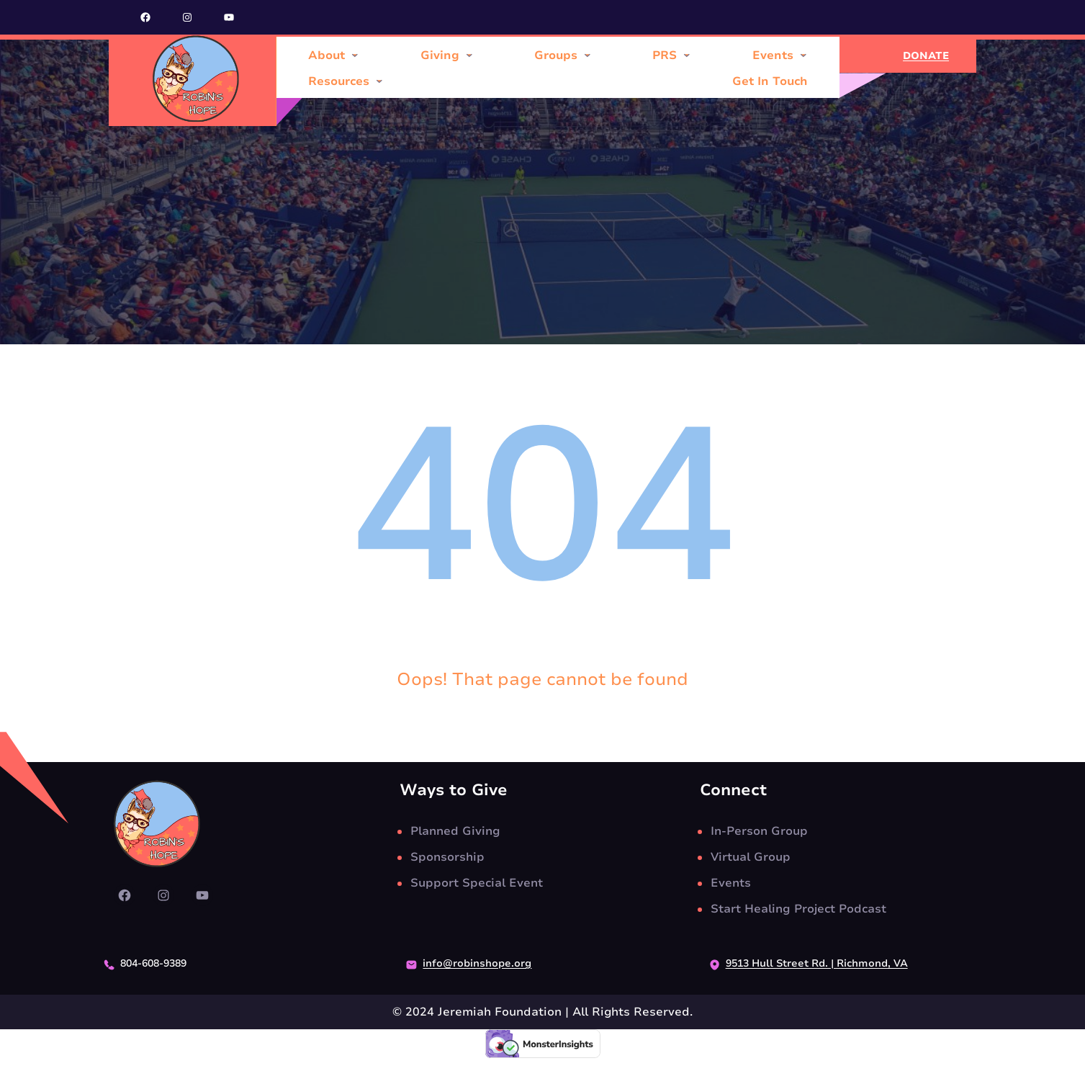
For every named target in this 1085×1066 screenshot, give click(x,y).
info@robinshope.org (477, 963)
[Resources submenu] (379, 80)
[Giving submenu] (469, 54)
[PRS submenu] (686, 54)
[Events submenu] (803, 54)
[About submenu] (355, 54)
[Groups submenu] (587, 54)
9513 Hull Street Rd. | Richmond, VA (817, 963)
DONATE (926, 56)
